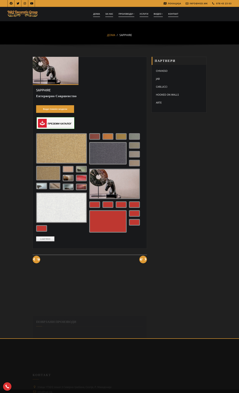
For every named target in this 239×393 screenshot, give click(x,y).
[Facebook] (11, 3)
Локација (174, 3)
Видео (158, 13)
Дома (96, 13)
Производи (126, 13)
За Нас (109, 13)
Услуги (144, 13)
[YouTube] (31, 3)
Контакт (173, 13)
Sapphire (125, 35)
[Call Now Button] (7, 386)
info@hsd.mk (199, 3)
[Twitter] (17, 3)
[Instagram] (24, 3)
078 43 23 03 (224, 3)
